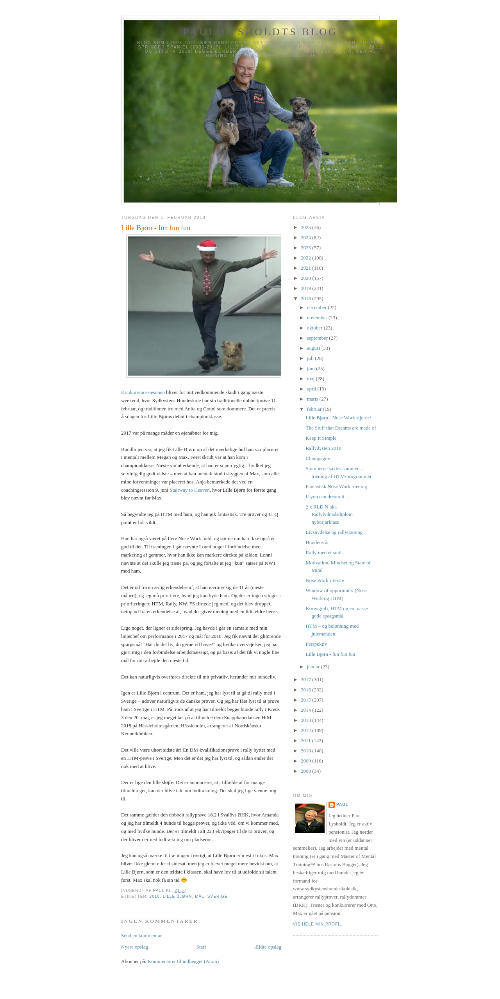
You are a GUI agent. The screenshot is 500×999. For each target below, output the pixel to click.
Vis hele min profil (317, 924)
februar (315, 409)
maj (311, 378)
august (314, 348)
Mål (199, 896)
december (317, 307)
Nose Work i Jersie (324, 580)
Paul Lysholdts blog (260, 32)
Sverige (217, 896)
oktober (315, 328)
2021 (306, 268)
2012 (306, 730)
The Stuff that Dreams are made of (340, 428)
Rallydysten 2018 (323, 448)
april (312, 389)
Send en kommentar (141, 935)
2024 (306, 237)
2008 (306, 771)
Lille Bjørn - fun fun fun (330, 654)
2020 (306, 278)
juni (311, 368)
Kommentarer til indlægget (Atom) (183, 961)
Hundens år (317, 542)
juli (311, 358)
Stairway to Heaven (190, 490)
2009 (306, 761)
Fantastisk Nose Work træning (336, 486)
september (318, 338)
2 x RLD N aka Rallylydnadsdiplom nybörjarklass (328, 514)
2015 (306, 700)
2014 (306, 710)
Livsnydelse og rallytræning (333, 532)
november (318, 317)
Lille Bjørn (177, 896)
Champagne (317, 458)
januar (314, 667)
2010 (306, 751)
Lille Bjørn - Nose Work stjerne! (338, 418)
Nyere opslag (134, 947)
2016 (306, 690)
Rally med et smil (323, 552)
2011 (306, 740)
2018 (154, 896)
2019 (306, 288)
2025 (306, 227)
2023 (306, 248)
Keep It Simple (320, 438)
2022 (306, 258)
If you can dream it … (327, 497)
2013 (306, 720)
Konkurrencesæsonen (143, 392)
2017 (306, 679)
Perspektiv (316, 644)
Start (201, 947)
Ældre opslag (267, 947)
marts (313, 399)
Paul (342, 804)
